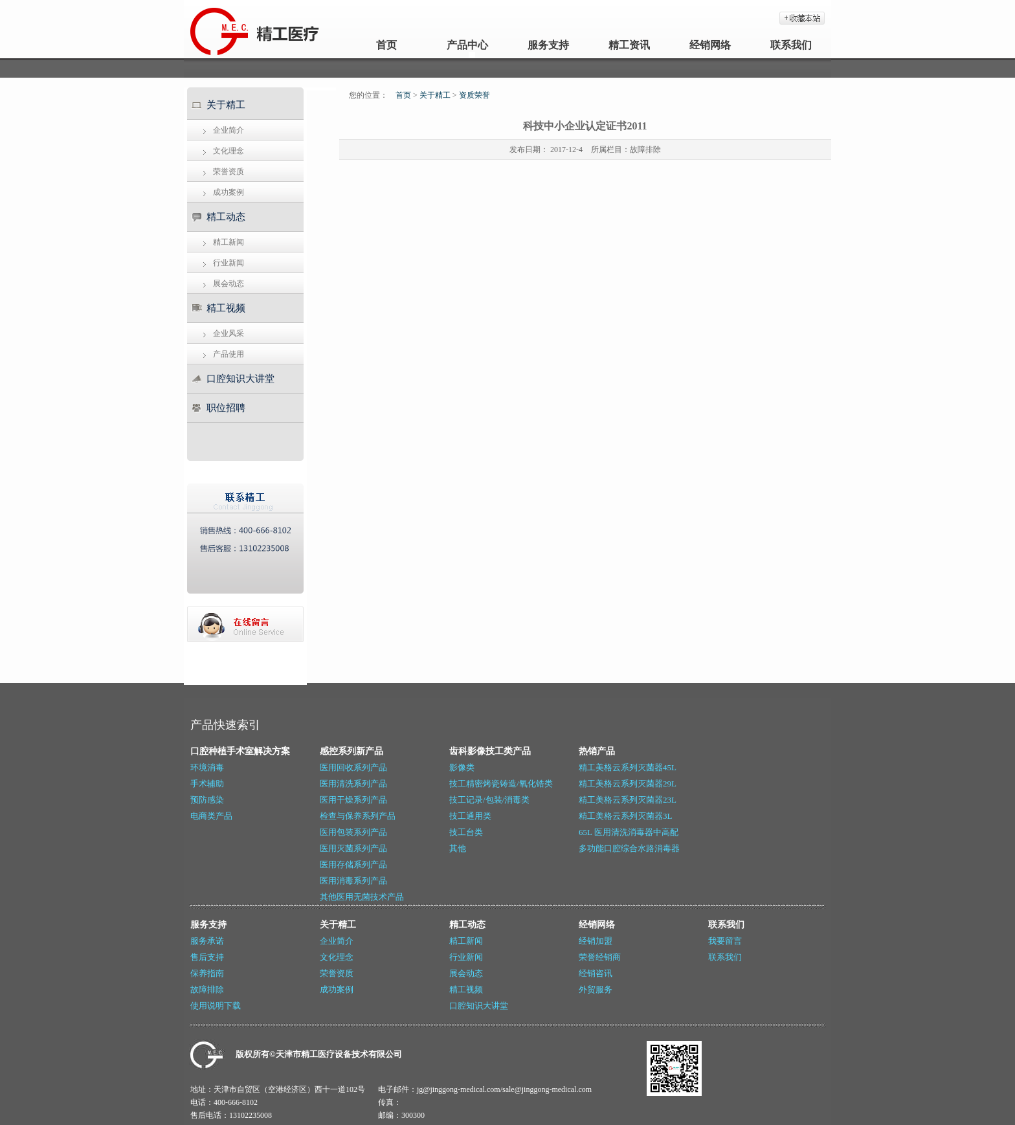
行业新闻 (228, 262)
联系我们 (791, 44)
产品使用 (228, 354)
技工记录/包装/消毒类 (489, 800)
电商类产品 (211, 816)
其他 (457, 848)
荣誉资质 (228, 171)
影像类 (461, 767)
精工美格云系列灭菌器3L (625, 816)
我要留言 (725, 941)
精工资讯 (629, 44)
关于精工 (225, 105)
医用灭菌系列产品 (353, 848)
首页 (386, 44)
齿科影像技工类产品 (490, 751)
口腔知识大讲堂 (240, 378)
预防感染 (207, 800)
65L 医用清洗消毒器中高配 (628, 832)
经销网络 (710, 44)
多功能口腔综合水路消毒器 (629, 848)
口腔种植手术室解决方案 (240, 751)
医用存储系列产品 (353, 864)
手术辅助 (207, 783)
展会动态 (228, 283)
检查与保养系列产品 (358, 816)
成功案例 (228, 192)
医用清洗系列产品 (353, 783)
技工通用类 (470, 816)
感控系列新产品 (351, 751)
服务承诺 (207, 941)
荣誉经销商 (600, 957)
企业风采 (228, 333)
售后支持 (207, 957)
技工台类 (466, 832)
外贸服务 (595, 989)
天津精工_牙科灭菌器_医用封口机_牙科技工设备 (218, 29)
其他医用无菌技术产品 (362, 897)
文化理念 (228, 150)
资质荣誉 (474, 95)
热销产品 (597, 751)
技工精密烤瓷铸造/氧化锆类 (501, 783)
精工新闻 (228, 242)
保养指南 (207, 973)
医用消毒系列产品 (353, 881)
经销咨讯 (595, 973)
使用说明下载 (215, 1005)
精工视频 (225, 308)
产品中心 (467, 44)
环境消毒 (207, 767)
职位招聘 (225, 408)
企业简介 (228, 130)
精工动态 (225, 217)
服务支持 (548, 44)
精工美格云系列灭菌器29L (627, 783)
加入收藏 (802, 18)
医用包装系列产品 (353, 832)
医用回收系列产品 (353, 767)
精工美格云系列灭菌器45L (627, 767)
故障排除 (645, 149)
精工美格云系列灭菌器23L (627, 800)
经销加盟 (595, 941)
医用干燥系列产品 (353, 800)
